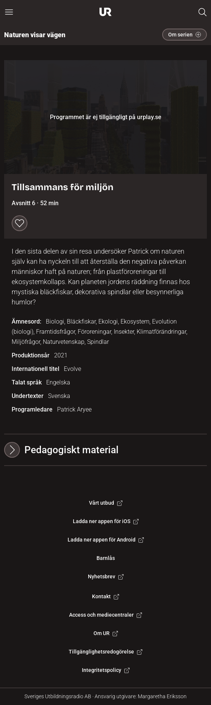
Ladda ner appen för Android (106, 540)
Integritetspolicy (106, 670)
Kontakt (105, 596)
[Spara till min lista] (19, 223)
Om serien (184, 35)
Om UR (105, 633)
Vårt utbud (105, 503)
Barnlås (105, 558)
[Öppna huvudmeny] (9, 12)
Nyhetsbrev (106, 576)
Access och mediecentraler (105, 615)
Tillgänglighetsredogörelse (105, 652)
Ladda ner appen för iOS (106, 521)
